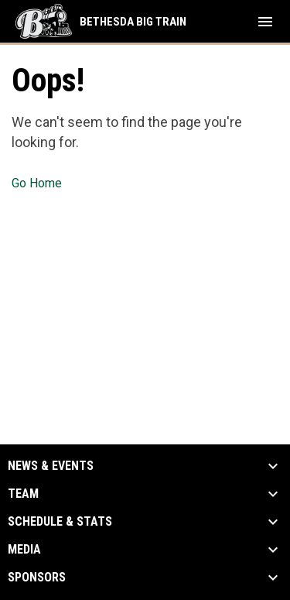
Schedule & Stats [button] (60, 522)
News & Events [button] (51, 466)
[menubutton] (265, 21)
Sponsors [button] (37, 577)
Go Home (37, 183)
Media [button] (24, 549)
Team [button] (23, 494)
